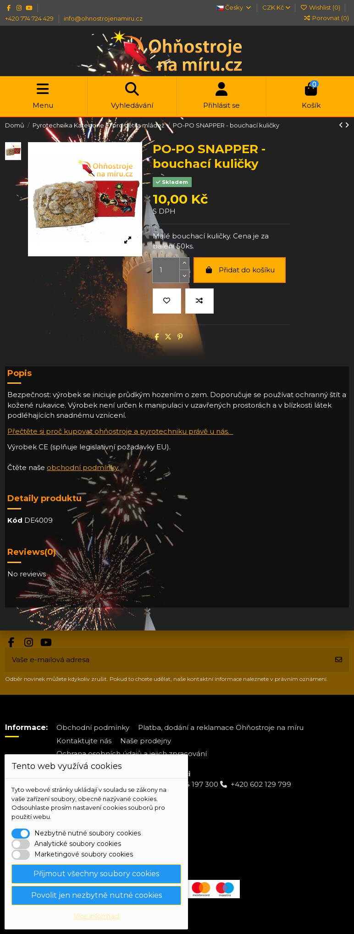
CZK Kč (276, 7)
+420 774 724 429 (30, 18)
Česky (234, 7)
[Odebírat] (338, 660)
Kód (14, 520)
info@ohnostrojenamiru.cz (103, 18)
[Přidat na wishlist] (167, 301)
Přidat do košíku (239, 269)
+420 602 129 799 (261, 784)
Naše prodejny (145, 740)
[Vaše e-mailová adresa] (167, 660)
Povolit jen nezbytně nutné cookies (96, 895)
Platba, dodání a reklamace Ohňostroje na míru (221, 727)
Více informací (96, 916)
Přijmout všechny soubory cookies (96, 873)
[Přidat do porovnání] (199, 301)
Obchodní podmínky (92, 727)
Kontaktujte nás (83, 740)
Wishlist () (321, 7)
